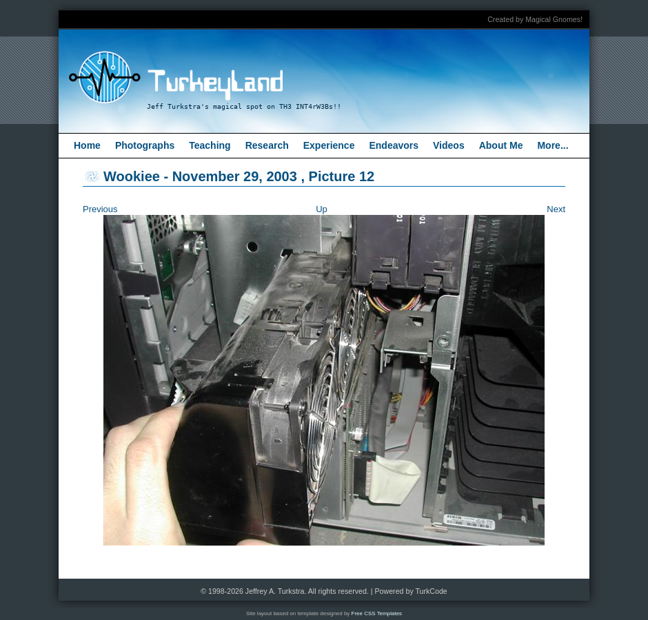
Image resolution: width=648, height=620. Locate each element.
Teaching (209, 145)
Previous (100, 209)
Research (267, 145)
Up (321, 209)
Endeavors (393, 145)
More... (552, 145)
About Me (501, 145)
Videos (449, 145)
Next (556, 209)
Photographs (144, 145)
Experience (329, 145)
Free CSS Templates (377, 613)
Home (87, 145)
